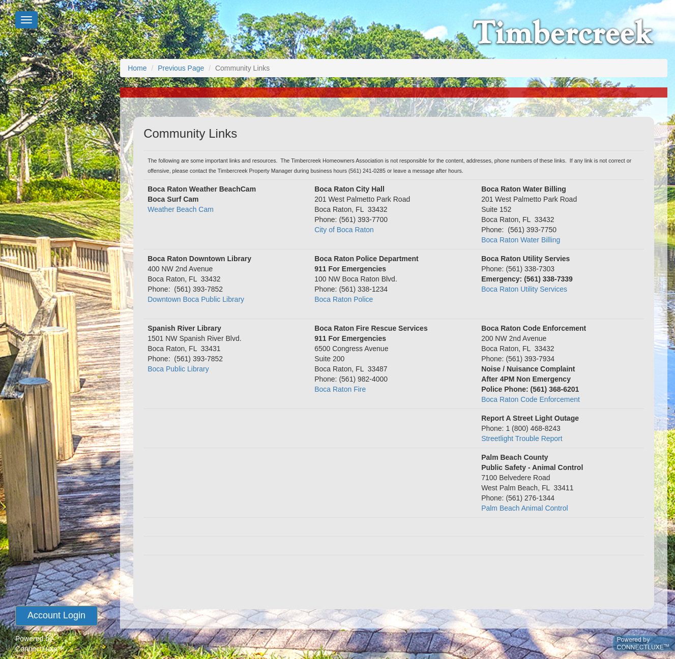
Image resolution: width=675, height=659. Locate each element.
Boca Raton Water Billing (520, 240)
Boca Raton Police (343, 299)
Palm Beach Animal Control (524, 508)
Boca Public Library (178, 369)
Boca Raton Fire (340, 389)
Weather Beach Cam (181, 209)
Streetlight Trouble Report (522, 438)
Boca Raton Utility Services (524, 289)
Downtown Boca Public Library (196, 299)
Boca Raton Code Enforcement (530, 399)
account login (56, 615)
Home (137, 68)
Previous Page (181, 68)
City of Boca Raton (344, 230)
